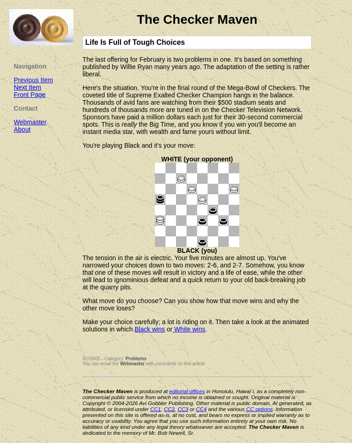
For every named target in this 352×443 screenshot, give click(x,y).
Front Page (29, 94)
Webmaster (132, 363)
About (22, 129)
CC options (259, 409)
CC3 (182, 409)
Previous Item (33, 80)
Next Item (27, 87)
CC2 (169, 409)
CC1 (155, 409)
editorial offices (187, 391)
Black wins (150, 329)
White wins (188, 329)
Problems (136, 358)
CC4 (201, 409)
